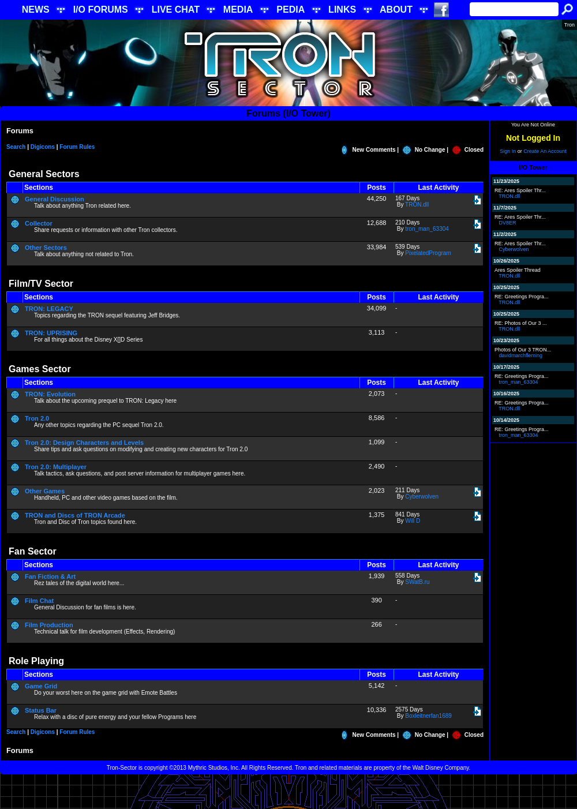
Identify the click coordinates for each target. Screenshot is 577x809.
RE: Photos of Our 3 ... (520, 323)
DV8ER (507, 223)
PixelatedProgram (428, 253)
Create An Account (545, 151)
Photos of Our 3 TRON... (522, 350)
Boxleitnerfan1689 (428, 716)
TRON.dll (417, 204)
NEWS (36, 9)
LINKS (342, 9)
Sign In (508, 151)
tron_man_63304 (427, 229)
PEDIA (290, 9)
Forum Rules (77, 147)
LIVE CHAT (176, 9)
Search (15, 147)
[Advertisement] (289, 791)
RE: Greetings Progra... (521, 296)
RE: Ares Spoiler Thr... (520, 190)
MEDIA (238, 9)
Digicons (43, 147)
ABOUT (396, 9)
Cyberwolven (422, 496)
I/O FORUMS (100, 9)
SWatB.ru (417, 582)
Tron (569, 25)
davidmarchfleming (521, 355)
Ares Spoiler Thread (517, 270)
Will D (412, 521)
